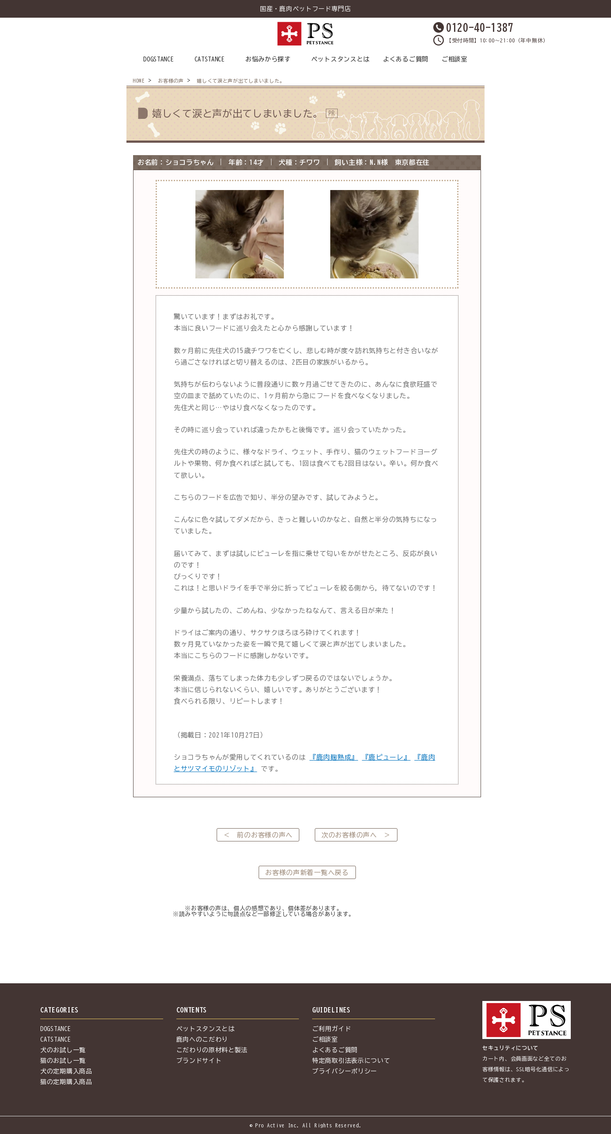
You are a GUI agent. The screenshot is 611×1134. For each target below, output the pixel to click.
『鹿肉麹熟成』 (333, 757)
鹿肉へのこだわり (202, 1039)
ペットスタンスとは (340, 59)
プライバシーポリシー (344, 1071)
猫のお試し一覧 (63, 1061)
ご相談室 (455, 59)
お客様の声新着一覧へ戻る (306, 872)
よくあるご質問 (405, 59)
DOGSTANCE (158, 59)
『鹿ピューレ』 (386, 757)
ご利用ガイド (331, 1029)
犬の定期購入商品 (66, 1071)
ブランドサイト (199, 1061)
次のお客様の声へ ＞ (356, 835)
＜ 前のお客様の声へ (258, 835)
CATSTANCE (210, 59)
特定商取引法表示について (351, 1061)
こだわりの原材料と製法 (212, 1050)
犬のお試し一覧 (63, 1050)
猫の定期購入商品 (66, 1082)
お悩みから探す (268, 59)
